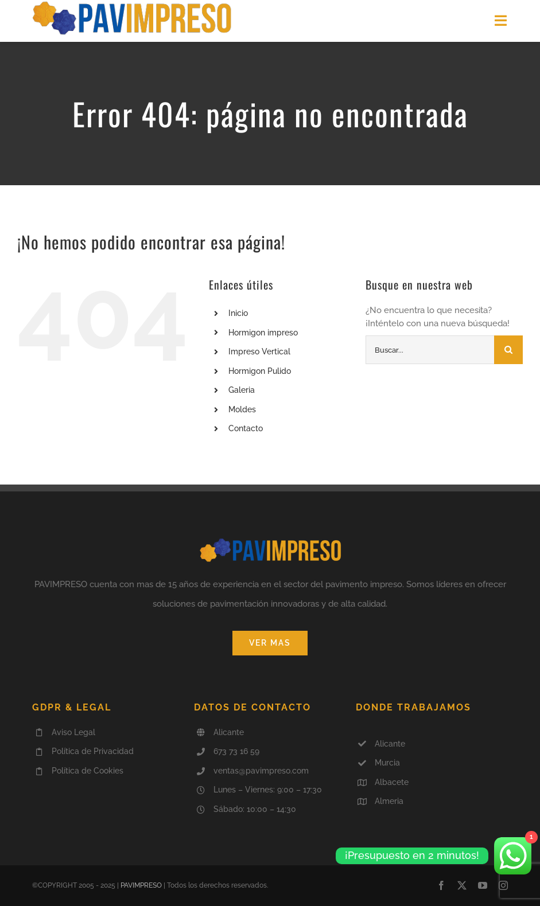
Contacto (245, 428)
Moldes (242, 409)
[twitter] (462, 885)
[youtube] (482, 885)
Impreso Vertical (259, 351)
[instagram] (503, 885)
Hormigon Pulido (259, 371)
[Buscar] (508, 349)
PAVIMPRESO (141, 885)
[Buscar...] (430, 349)
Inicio (238, 313)
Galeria (241, 390)
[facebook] (441, 885)
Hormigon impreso (263, 332)
